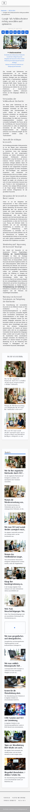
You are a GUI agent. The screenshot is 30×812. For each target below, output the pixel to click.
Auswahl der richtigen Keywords (14, 57)
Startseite (4, 10)
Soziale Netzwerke (19, 798)
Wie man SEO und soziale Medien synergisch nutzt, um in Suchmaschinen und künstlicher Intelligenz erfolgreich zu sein (14, 433)
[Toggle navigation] (4, 3)
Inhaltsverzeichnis (15, 53)
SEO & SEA (12, 10)
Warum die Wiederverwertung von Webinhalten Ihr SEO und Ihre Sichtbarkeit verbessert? (14, 407)
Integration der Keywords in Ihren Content (14, 58)
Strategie (7, 798)
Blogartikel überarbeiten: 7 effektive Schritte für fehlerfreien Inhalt (14, 774)
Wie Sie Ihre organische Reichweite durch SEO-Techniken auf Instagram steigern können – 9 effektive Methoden (15, 381)
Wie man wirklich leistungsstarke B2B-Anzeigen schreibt (12, 665)
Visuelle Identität (10, 800)
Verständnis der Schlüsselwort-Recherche (14, 55)
